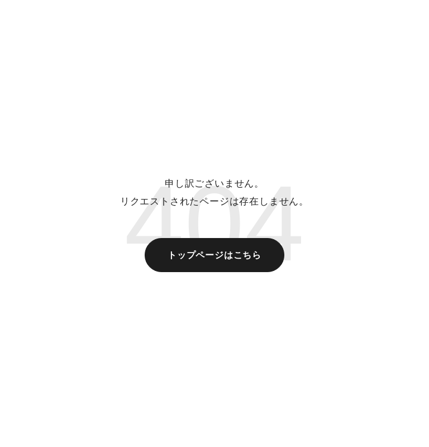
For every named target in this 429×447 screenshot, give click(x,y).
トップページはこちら (214, 255)
